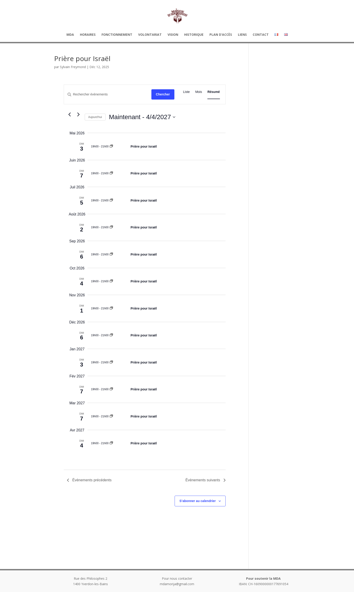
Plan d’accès (220, 35)
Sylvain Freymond (73, 67)
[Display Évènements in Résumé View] (213, 92)
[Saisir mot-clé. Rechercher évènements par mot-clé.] (107, 94)
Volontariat (150, 35)
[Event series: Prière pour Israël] (111, 146)
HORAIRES (88, 35)
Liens (242, 35)
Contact (261, 35)
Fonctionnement (117, 35)
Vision (173, 35)
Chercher (163, 94)
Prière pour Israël (144, 146)
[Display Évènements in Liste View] (186, 92)
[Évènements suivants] (78, 114)
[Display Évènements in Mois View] (198, 92)
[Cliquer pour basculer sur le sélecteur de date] (142, 117)
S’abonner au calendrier (197, 501)
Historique (194, 35)
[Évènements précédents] (69, 114)
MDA (70, 35)
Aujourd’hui (95, 117)
